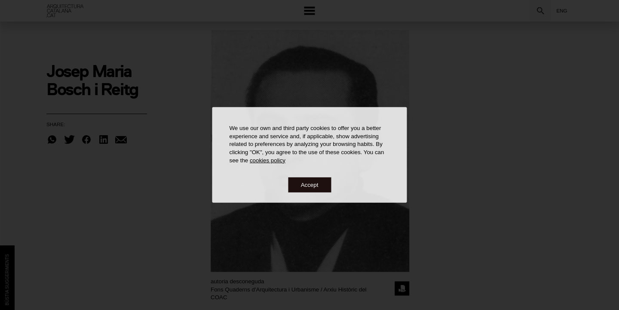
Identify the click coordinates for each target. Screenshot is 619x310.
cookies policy (267, 160)
